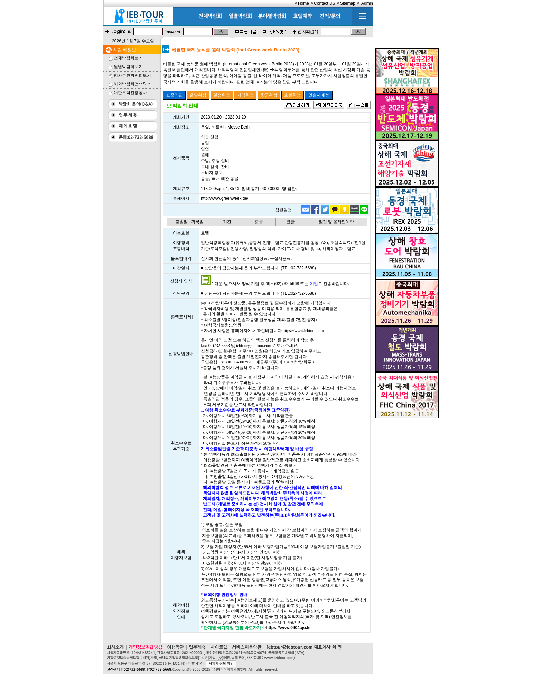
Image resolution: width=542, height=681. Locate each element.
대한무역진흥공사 (130, 92)
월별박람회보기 (128, 66)
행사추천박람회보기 (132, 75)
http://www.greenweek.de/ (224, 198)
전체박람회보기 (128, 58)
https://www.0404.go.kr (288, 627)
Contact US (324, 3)
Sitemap (347, 3)
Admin (367, 3)
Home (303, 3)
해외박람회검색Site (132, 84)
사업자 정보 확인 (221, 663)
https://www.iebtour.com (303, 330)
